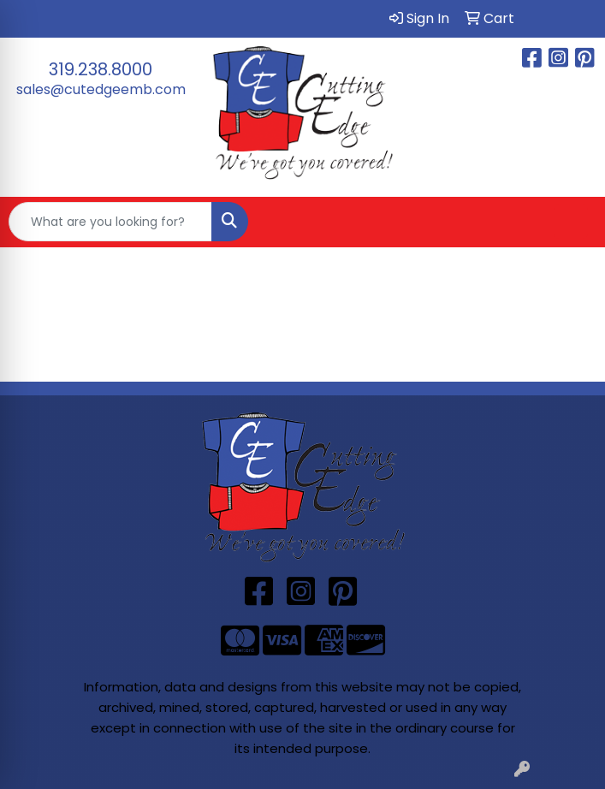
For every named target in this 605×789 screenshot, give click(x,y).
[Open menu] (571, 222)
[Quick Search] (110, 221)
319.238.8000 (100, 69)
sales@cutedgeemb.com (101, 89)
